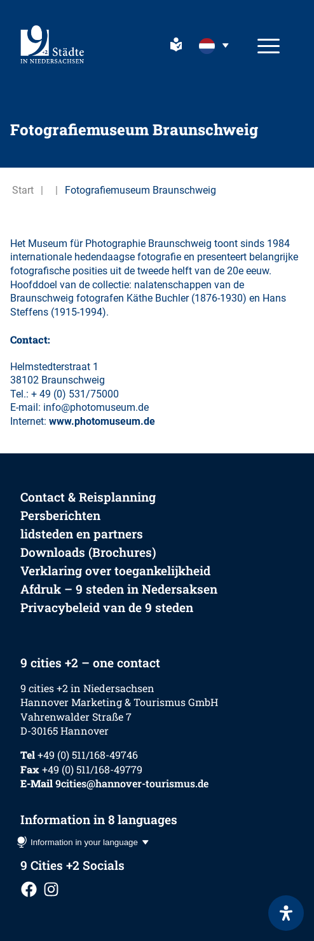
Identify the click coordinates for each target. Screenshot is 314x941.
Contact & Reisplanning (88, 497)
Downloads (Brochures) (88, 552)
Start (23, 190)
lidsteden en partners (81, 534)
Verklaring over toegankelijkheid (115, 570)
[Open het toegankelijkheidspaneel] (286, 913)
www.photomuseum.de (102, 421)
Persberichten (60, 515)
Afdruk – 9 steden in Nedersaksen (118, 589)
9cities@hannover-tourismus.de (131, 783)
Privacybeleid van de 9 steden (106, 607)
